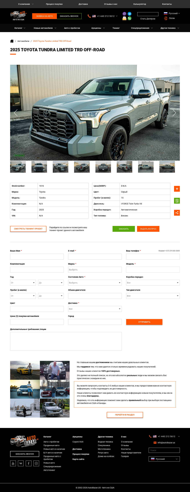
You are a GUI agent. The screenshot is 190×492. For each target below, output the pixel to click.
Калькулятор (139, 4)
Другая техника (168, 28)
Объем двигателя (76, 290)
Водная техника (105, 442)
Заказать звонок (69, 16)
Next (174, 113)
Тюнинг (116, 28)
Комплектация (17, 264)
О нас (123, 437)
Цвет (12, 303)
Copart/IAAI (78, 442)
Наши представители (131, 452)
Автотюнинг (49, 470)
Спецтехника (104, 445)
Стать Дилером (147, 19)
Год (12, 277)
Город (71, 316)
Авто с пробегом (72, 28)
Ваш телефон (153, 250)
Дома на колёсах (106, 456)
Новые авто (49, 463)
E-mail (72, 250)
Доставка (83, 4)
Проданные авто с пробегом (52, 457)
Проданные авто (51, 445)
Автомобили (23, 41)
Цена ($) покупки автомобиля (24, 316)
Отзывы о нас (110, 4)
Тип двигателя (133, 290)
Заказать (123, 229)
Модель (130, 263)
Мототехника (104, 449)
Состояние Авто (76, 276)
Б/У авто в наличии (53, 452)
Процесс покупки (54, 4)
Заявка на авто (44, 16)
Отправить (144, 322)
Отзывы (125, 445)
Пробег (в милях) (18, 290)
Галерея (125, 456)
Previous (16, 113)
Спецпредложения (140, 28)
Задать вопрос (149, 229)
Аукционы (96, 28)
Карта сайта (78, 459)
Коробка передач (134, 277)
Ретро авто (103, 452)
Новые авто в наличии (54, 449)
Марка (72, 263)
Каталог (18, 28)
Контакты (167, 4)
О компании (24, 4)
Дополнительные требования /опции (28, 329)
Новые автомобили (43, 28)
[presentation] (148, 307)
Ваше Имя (16, 250)
